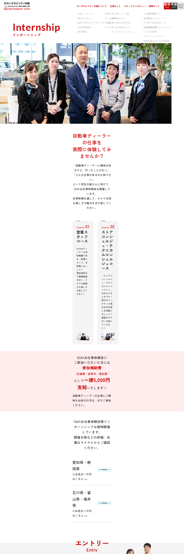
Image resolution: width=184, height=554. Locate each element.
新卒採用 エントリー (150, 477)
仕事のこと (99, 6)
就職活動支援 (116, 499)
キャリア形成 (116, 477)
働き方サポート (20, 480)
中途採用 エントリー (150, 480)
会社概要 (18, 490)
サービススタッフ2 (88, 487)
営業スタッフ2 (86, 480)
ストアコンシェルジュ (60, 487)
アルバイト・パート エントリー (155, 484)
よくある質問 (116, 502)
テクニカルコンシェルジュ (61, 484)
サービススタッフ (58, 480)
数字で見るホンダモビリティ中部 (28, 484)
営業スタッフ (56, 477)
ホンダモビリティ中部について (75, 6)
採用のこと (138, 6)
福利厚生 (115, 480)
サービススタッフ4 (88, 493)
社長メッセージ (20, 477)
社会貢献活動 (20, 487)
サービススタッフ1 (88, 484)
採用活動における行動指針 (122, 508)
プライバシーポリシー (120, 505)
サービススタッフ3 (88, 490)
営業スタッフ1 (86, 477)
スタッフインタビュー (118, 6)
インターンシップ (118, 495)
